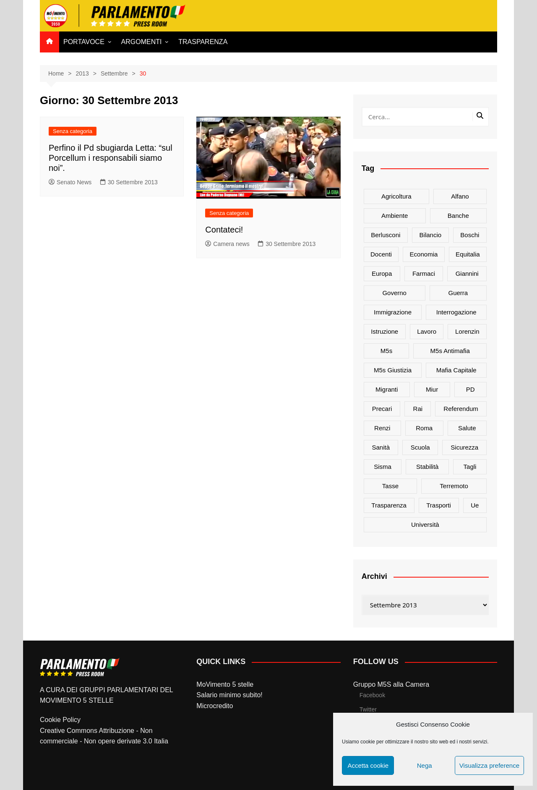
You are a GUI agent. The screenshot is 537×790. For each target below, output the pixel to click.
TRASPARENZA (202, 41)
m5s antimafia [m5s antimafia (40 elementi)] (450, 350)
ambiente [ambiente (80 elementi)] (394, 215)
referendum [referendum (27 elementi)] (460, 408)
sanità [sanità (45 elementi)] (381, 447)
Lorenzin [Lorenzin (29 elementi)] (467, 331)
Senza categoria (72, 131)
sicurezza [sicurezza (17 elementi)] (464, 447)
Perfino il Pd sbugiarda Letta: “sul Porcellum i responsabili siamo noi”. (110, 158)
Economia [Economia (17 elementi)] (424, 254)
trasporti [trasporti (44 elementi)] (438, 505)
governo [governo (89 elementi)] (394, 292)
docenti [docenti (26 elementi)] (381, 254)
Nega (424, 765)
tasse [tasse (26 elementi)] (390, 485)
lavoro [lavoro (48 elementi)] (426, 331)
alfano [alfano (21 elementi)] (460, 196)
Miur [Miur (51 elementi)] (432, 389)
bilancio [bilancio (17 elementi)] (431, 234)
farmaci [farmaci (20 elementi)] (423, 273)
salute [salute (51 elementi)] (467, 428)
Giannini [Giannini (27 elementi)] (467, 273)
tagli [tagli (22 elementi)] (470, 466)
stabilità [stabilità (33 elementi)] (427, 466)
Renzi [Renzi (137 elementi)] (382, 428)
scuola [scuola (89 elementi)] (420, 447)
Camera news (227, 244)
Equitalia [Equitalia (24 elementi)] (468, 254)
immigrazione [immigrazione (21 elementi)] (393, 312)
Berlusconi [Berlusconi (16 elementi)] (385, 234)
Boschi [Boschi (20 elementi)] (469, 234)
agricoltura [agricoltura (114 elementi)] (396, 196)
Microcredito (214, 705)
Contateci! (224, 229)
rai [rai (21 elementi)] (418, 408)
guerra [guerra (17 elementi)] (458, 292)
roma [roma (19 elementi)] (424, 428)
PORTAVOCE (83, 41)
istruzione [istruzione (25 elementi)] (384, 331)
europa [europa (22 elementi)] (382, 273)
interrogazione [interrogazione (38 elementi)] (456, 312)
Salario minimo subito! (229, 694)
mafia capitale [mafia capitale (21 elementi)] (456, 370)
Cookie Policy (60, 719)
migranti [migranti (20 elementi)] (386, 389)
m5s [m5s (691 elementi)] (386, 350)
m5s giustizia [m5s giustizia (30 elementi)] (393, 370)
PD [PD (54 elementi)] (470, 389)
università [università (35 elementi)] (425, 524)
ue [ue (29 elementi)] (475, 505)
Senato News (70, 182)
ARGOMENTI (141, 41)
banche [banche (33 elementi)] (458, 215)
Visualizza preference (489, 765)
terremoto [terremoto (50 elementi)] (454, 485)
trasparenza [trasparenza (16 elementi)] (389, 505)
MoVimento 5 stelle (224, 684)
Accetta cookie (367, 765)
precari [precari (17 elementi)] (382, 408)
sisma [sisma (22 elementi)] (382, 466)
